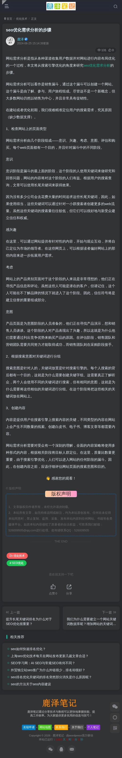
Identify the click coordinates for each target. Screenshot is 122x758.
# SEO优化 (17, 563)
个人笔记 (93, 727)
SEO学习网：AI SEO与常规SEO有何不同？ (43, 663)
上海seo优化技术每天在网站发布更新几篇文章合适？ (50, 656)
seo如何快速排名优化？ (28, 649)
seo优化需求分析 (96, 65)
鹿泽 (20, 39)
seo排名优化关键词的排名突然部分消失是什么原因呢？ (51, 677)
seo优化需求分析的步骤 (28, 30)
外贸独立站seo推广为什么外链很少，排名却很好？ (48, 670)
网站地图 (45, 727)
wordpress (75, 735)
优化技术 (21, 18)
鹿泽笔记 (58, 735)
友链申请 (29, 727)
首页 (8, 18)
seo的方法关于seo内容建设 (31, 684)
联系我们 (61, 727)
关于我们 (77, 727)
